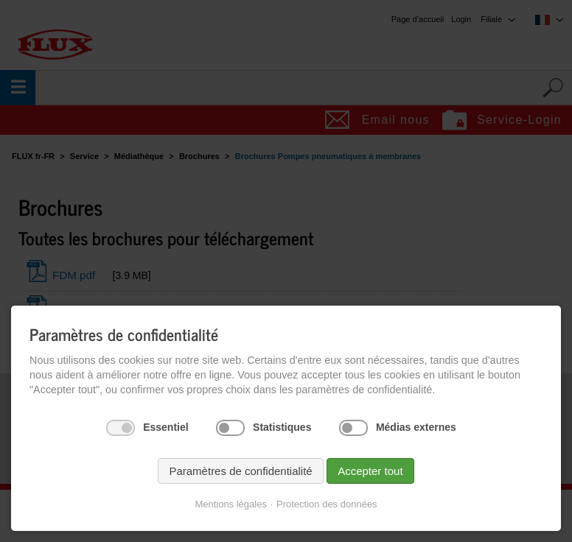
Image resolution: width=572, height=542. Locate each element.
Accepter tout (370, 471)
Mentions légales (231, 504)
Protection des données (326, 504)
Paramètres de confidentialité (240, 471)
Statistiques (282, 427)
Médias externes (416, 427)
